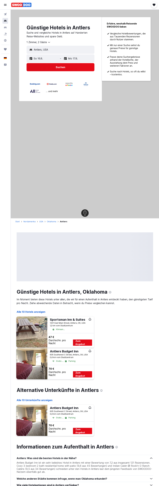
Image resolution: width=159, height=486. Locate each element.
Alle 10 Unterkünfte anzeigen (34, 400)
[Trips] (5, 49)
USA (41, 221)
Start (17, 221)
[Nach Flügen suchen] (5, 14)
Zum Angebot (80, 342)
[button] (5, 4)
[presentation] (110, 292)
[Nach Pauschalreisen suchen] (5, 34)
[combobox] (39, 42)
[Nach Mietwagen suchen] (5, 27)
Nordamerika (29, 221)
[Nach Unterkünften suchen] (5, 21)
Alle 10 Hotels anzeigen (31, 311)
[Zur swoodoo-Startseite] (21, 5)
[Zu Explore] (5, 40)
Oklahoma (51, 221)
